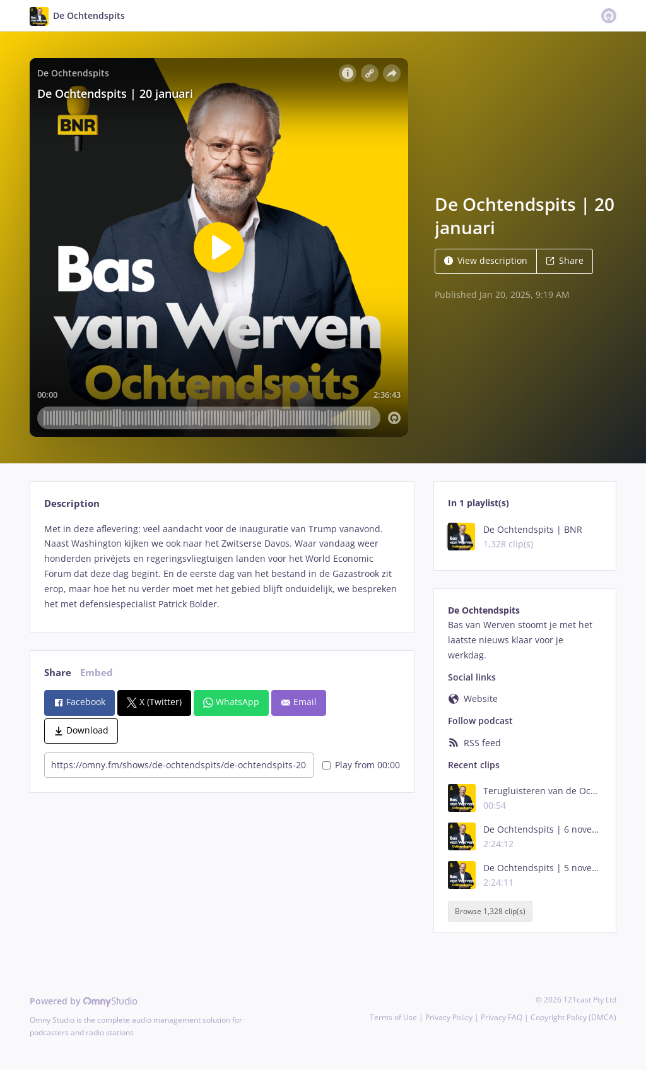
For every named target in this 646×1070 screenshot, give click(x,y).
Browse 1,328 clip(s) (490, 911)
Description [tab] (72, 503)
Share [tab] (57, 672)
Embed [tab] (96, 672)
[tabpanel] (221, 566)
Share (565, 260)
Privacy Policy (449, 1017)
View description (485, 260)
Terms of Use (393, 1017)
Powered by (84, 1001)
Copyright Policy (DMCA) (573, 1017)
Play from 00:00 (361, 765)
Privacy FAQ (501, 1017)
